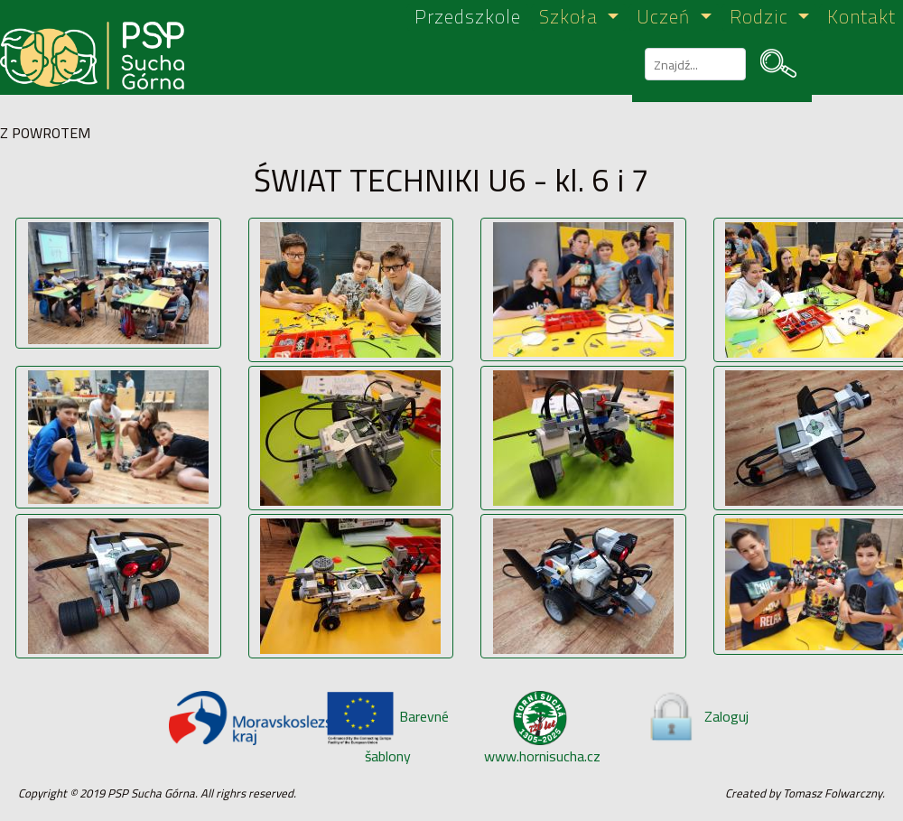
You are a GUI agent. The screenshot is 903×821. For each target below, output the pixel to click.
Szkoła (571, 18)
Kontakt (861, 18)
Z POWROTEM (45, 132)
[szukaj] (693, 64)
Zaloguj (697, 716)
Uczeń (666, 18)
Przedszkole (467, 18)
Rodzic (762, 18)
